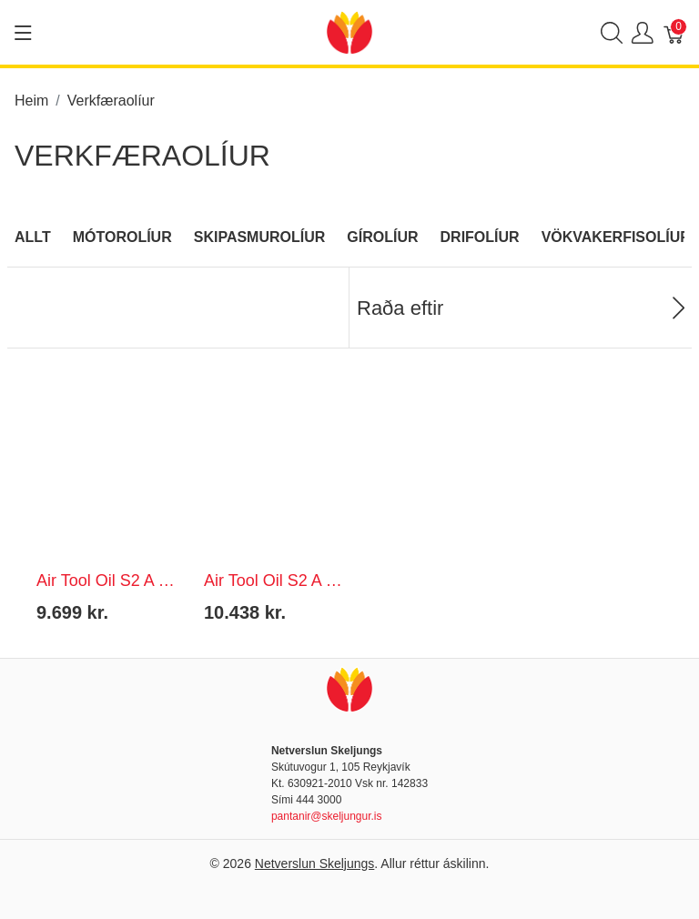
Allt (33, 237)
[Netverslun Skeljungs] (349, 31)
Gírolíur (382, 237)
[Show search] (612, 32)
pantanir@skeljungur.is (326, 816)
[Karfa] (674, 32)
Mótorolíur (122, 237)
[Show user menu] (642, 32)
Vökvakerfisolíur (616, 237)
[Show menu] (23, 33)
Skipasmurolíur (260, 237)
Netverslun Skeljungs (315, 863)
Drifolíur (480, 237)
